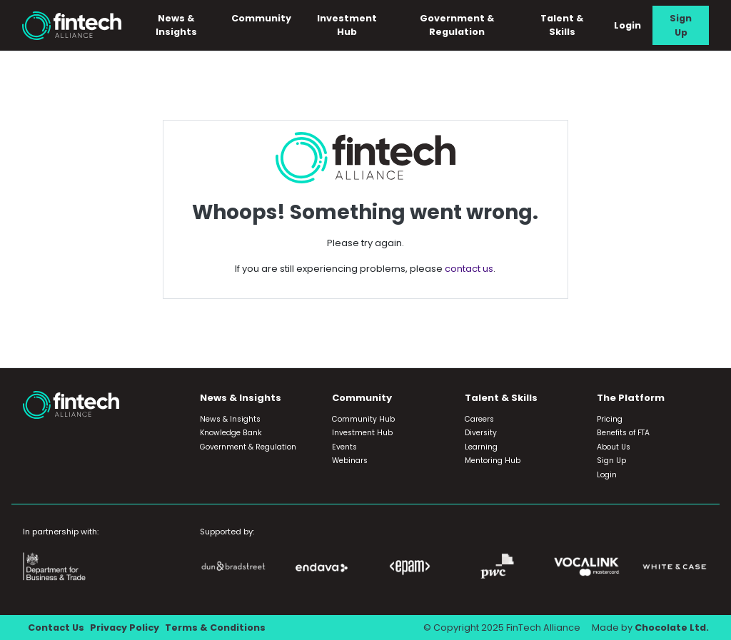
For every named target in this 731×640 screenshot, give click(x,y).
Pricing (609, 419)
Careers (479, 419)
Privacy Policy (124, 627)
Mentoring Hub (492, 460)
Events (344, 447)
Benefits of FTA (623, 432)
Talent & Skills (562, 25)
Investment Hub (347, 25)
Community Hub (363, 419)
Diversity (481, 432)
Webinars (350, 460)
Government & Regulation (457, 25)
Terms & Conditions (215, 627)
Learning (481, 447)
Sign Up (681, 25)
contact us (469, 268)
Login (627, 25)
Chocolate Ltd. (672, 627)
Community (261, 18)
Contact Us (56, 627)
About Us (613, 447)
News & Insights (176, 25)
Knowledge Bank (231, 432)
